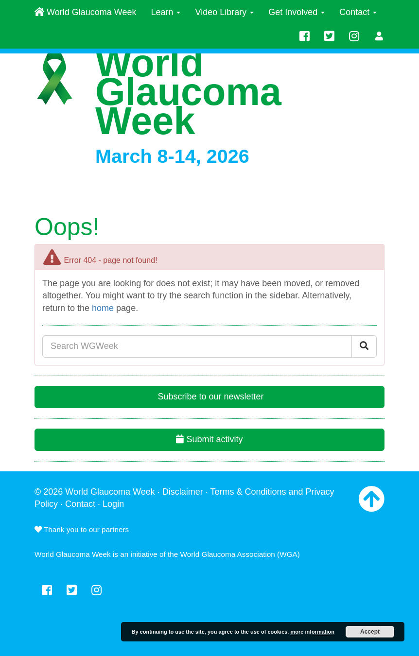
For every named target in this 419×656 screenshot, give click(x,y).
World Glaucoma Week (85, 12)
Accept (370, 631)
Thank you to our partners (82, 529)
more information (312, 632)
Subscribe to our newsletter (209, 396)
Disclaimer (182, 492)
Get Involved (296, 12)
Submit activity (209, 439)
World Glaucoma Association (227, 554)
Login (113, 504)
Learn (165, 12)
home (103, 308)
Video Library (224, 12)
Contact (358, 12)
